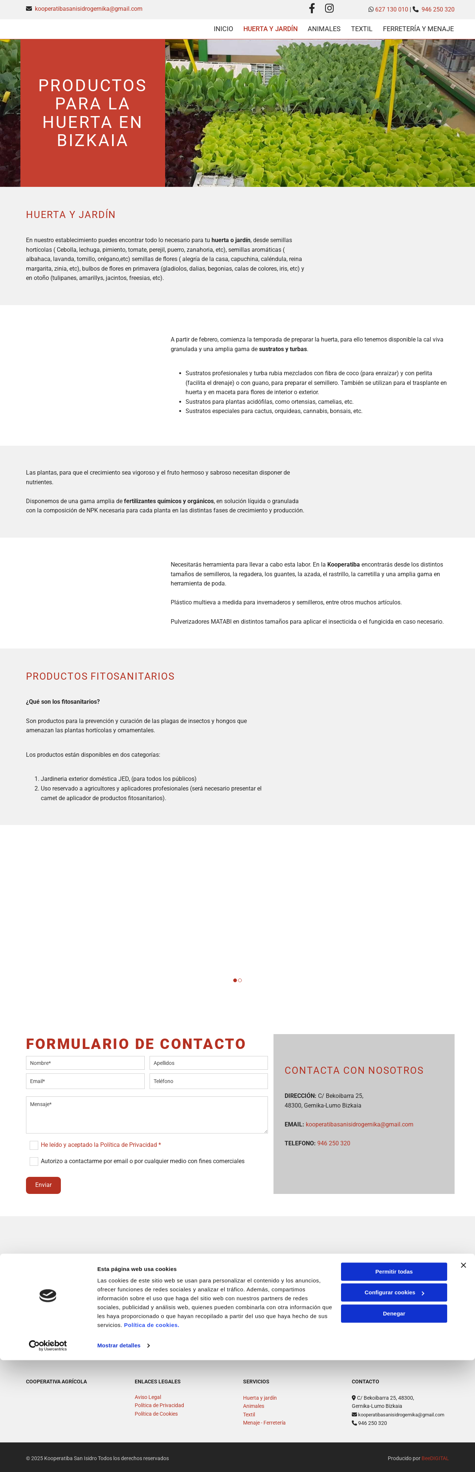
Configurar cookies (394, 1404)
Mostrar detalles (119, 1457)
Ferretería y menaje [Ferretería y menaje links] (419, 27)
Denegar (394, 1425)
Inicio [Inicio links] (219, 27)
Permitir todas (394, 1383)
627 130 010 (391, 9)
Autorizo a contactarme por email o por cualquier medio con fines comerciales (143, 1158)
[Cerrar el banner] (463, 1377)
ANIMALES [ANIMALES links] (323, 27)
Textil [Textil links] (362, 27)
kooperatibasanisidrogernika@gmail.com (88, 8)
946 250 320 (438, 9)
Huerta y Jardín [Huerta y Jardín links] (268, 27)
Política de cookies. (151, 1437)
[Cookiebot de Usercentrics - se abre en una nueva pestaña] (48, 1457)
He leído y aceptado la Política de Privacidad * (101, 1142)
